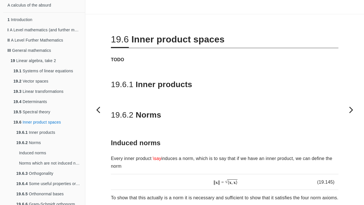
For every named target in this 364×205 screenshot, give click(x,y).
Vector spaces (30, 81)
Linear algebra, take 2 (33, 60)
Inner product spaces (37, 122)
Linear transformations (38, 91)
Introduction (19, 19)
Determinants (30, 101)
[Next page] (351, 109)
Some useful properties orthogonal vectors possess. (50, 183)
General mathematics (29, 50)
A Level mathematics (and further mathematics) (46, 30)
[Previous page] (98, 109)
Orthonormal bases (40, 194)
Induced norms (32, 153)
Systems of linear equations (43, 71)
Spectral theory (31, 112)
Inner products (35, 132)
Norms (28, 142)
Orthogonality (34, 173)
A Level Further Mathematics (35, 40)
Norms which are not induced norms (52, 163)
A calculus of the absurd (29, 5)
